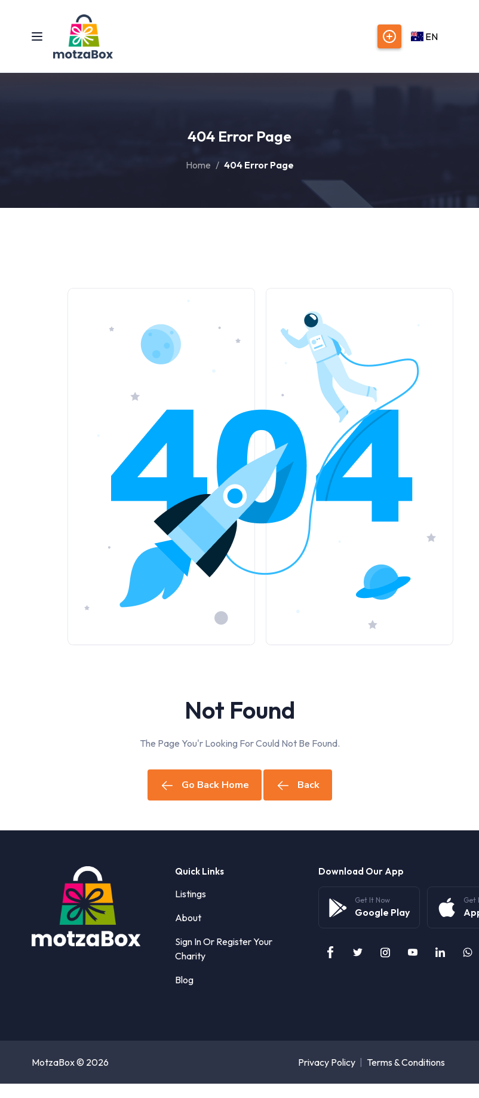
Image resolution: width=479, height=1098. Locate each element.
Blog (184, 980)
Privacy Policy (326, 1062)
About (188, 918)
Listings (190, 894)
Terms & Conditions (406, 1062)
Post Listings (389, 36)
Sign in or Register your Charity (223, 949)
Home (198, 165)
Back (298, 785)
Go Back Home (204, 785)
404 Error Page (259, 165)
